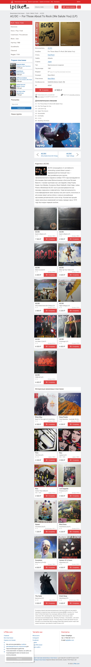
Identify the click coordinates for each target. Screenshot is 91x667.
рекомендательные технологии (16, 646)
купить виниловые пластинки (36, 660)
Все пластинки (8, 638)
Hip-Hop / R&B (15, 43)
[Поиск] (44, 7)
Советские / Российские (19, 35)
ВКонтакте (36, 635)
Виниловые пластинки (21, 1)
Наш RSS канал (37, 645)
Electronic (14, 27)
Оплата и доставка (33, 1)
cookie (23, 644)
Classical (14, 50)
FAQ (52, 1)
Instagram (36, 638)
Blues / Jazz (15, 39)
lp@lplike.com (70, 640)
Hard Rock (51, 55)
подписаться (21, 108)
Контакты (56, 1)
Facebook (36, 640)
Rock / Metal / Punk (17, 23)
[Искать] (56, 7)
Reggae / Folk (15, 54)
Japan (50, 62)
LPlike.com (76, 663)
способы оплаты (74, 95)
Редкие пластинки (18, 60)
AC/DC (50, 48)
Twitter (35, 642)
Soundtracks (15, 46)
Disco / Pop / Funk (17, 31)
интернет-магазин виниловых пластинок (44, 658)
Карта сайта (36, 647)
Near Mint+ (51, 78)
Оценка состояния (45, 1)
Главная (6, 635)
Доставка (41, 97)
